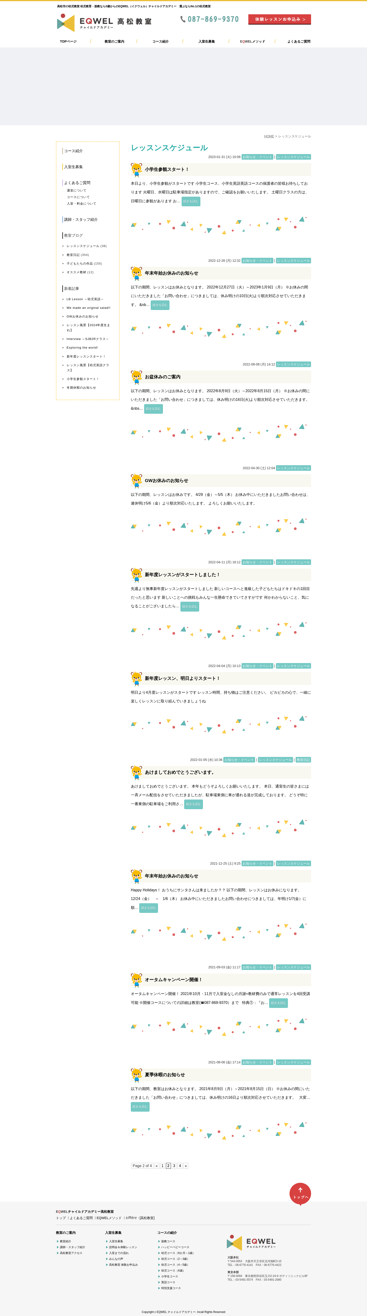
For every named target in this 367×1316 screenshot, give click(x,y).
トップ (61, 1218)
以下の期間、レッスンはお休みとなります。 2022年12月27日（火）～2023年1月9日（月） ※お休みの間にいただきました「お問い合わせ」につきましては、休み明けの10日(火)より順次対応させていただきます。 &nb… (219, 296)
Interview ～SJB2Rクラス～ (88, 339)
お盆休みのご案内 (162, 376)
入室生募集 (206, 41)
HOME (269, 136)
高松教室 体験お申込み (123, 1264)
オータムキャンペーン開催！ (174, 979)
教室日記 (73, 255)
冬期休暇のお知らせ (81, 387)
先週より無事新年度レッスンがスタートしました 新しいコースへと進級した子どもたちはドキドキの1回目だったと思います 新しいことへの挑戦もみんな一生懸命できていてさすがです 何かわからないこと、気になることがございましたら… (220, 597)
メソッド (252, 41)
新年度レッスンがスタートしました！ (182, 574)
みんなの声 (116, 1259)
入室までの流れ (119, 1253)
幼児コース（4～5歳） (175, 1264)
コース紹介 (160, 41)
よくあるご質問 (298, 41)
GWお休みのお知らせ (83, 316)
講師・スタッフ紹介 (81, 219)
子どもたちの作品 (80, 263)
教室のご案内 (114, 41)
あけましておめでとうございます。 (180, 772)
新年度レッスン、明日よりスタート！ (182, 678)
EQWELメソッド (109, 1218)
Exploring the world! (82, 347)
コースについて (78, 197)
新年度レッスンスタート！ (86, 356)
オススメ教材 (76, 272)
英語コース (168, 1282)
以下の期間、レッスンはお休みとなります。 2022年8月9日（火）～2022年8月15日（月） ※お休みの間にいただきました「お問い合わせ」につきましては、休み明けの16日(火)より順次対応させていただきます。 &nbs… (220, 399)
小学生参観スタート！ (83, 379)
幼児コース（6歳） (173, 1270)
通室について (77, 190)
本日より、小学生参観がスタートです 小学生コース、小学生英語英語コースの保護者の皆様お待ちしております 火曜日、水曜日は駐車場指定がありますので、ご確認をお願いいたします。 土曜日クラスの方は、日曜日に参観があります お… (220, 192)
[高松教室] (147, 1218)
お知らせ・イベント (257, 157)
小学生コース (169, 1276)
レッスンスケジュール (83, 246)
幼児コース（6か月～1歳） (178, 1253)
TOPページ (68, 41)
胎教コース (168, 1241)
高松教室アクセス (71, 1253)
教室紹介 (65, 1241)
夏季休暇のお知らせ (165, 1074)
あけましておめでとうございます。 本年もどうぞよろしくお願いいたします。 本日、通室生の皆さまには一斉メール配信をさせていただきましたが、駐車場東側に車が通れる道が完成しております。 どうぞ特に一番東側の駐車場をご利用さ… (220, 795)
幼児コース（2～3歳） (175, 1259)
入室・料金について (81, 203)
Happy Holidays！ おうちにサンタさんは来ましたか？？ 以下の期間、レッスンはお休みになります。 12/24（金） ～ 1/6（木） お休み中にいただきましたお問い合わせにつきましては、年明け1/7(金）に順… (218, 899)
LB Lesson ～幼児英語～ (85, 299)
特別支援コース (171, 1288)
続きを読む (190, 201)
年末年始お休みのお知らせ (171, 273)
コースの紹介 (167, 1233)
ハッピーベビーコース (175, 1247)
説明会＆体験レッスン (123, 1247)
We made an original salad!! (89, 308)
